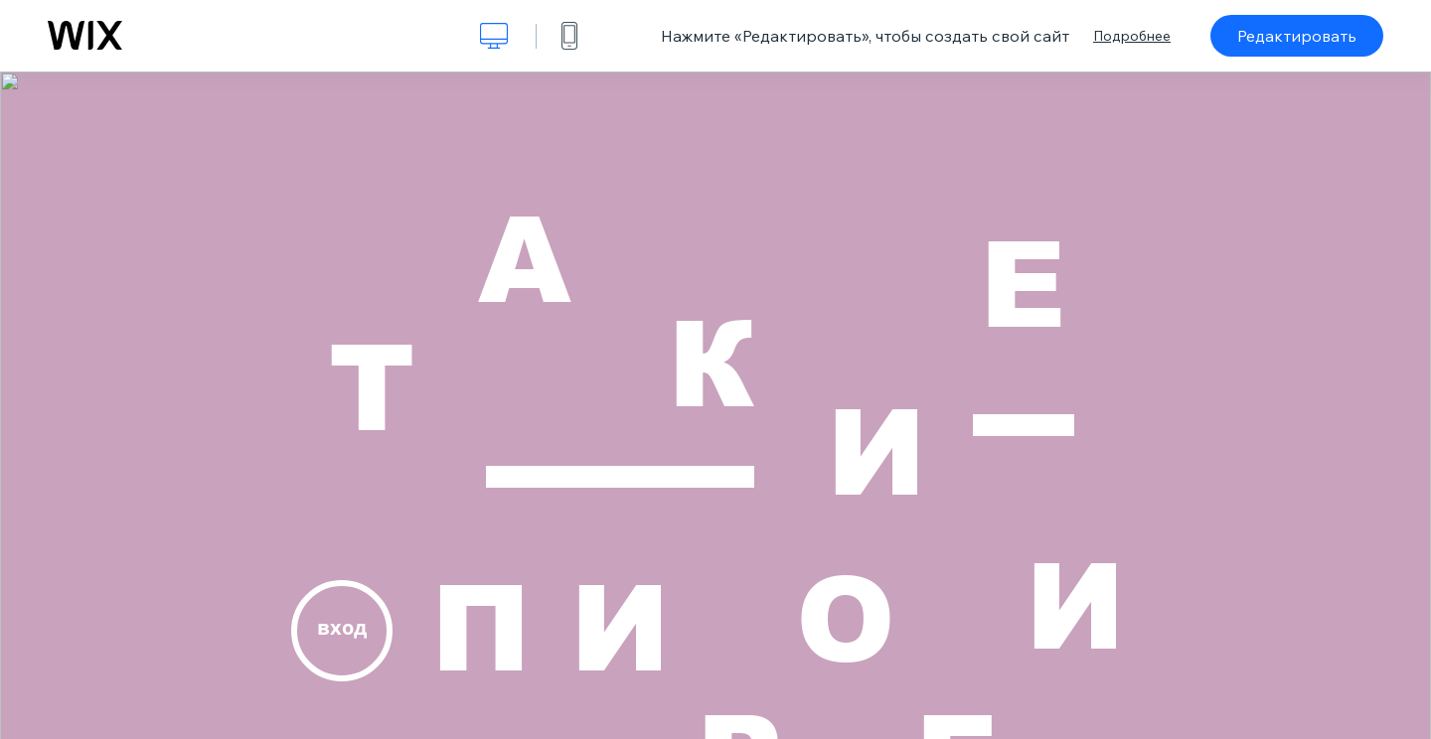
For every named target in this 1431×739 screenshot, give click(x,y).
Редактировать (1296, 36)
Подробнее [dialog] (1132, 36)
